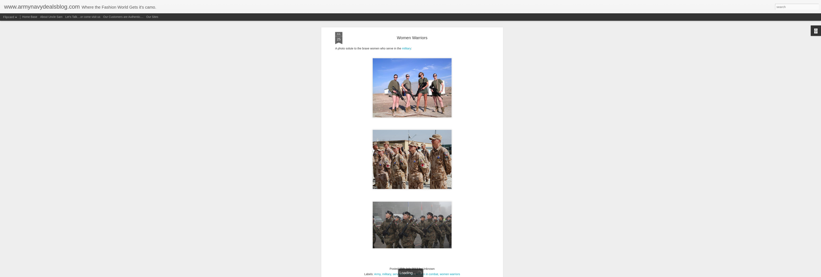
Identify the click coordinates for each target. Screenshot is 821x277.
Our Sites (152, 16)
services (398, 218)
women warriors (450, 218)
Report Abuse (435, 275)
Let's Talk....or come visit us (82, 16)
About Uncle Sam (51, 16)
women (409, 218)
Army (377, 218)
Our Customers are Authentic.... (123, 16)
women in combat (427, 218)
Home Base (29, 16)
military (386, 218)
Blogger (423, 275)
